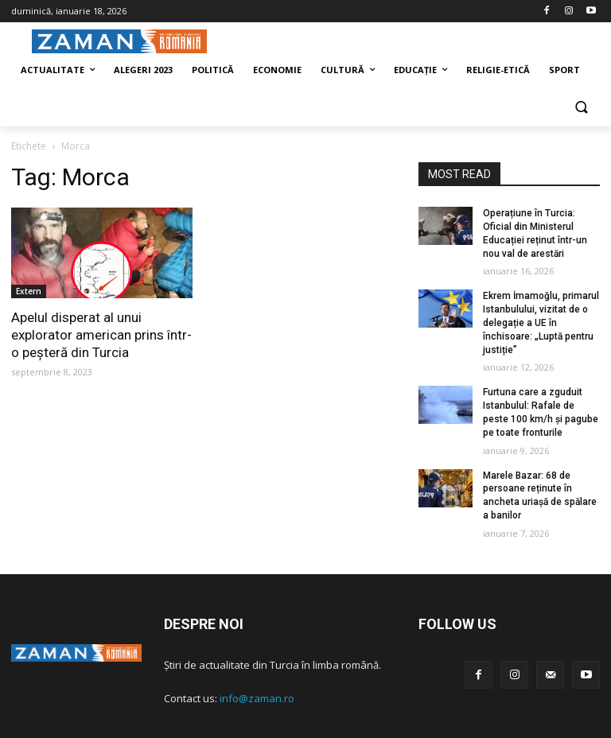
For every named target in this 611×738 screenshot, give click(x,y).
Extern (28, 291)
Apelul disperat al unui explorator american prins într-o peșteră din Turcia (101, 334)
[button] (581, 108)
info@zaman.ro (257, 698)
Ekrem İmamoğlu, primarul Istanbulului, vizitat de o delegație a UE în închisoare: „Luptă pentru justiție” (541, 322)
